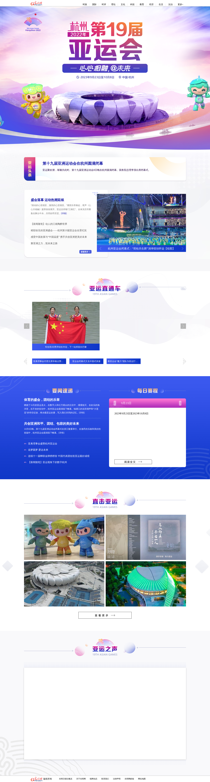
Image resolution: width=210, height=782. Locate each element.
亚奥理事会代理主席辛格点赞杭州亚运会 (52, 361)
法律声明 (117, 779)
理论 (113, 4)
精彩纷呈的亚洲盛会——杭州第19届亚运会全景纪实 (59, 230)
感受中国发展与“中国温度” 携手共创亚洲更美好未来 (59, 237)
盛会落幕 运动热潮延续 (47, 200)
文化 (123, 4)
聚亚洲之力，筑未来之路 (44, 243)
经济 (151, 4)
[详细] (64, 213)
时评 (104, 4)
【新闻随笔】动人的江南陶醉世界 (49, 224)
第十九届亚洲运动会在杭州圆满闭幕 (73, 163)
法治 (170, 4)
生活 (161, 4)
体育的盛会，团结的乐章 (42, 400)
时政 (85, 4)
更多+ (180, 4)
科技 (132, 4)
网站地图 (142, 779)
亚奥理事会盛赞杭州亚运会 (42, 443)
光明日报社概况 (65, 779)
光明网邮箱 (129, 779)
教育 (142, 4)
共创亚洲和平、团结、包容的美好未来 (51, 423)
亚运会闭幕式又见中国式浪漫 (86, 361)
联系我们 (105, 779)
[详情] (82, 413)
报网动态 (93, 779)
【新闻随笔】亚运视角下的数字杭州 (47, 462)
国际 (94, 4)
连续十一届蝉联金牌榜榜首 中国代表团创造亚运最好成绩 (58, 456)
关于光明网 (81, 779)
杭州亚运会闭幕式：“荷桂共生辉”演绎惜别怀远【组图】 (141, 248)
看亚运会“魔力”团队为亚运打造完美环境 (127, 361)
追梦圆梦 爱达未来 (38, 449)
